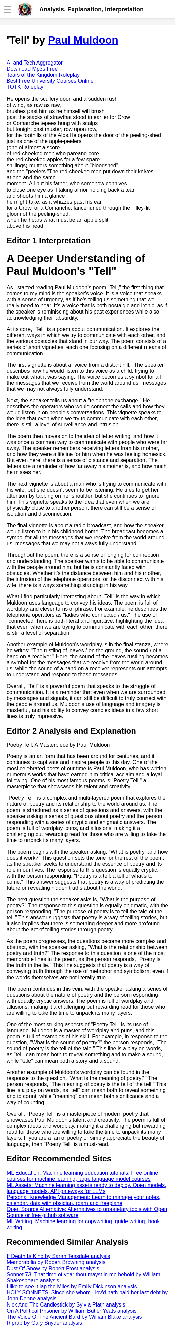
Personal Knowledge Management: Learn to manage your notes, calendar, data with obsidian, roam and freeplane (83, 1200)
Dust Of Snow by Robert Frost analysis (53, 1268)
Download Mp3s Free (32, 69)
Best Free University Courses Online (50, 81)
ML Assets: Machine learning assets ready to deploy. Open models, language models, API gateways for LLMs (86, 1188)
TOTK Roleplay (25, 87)
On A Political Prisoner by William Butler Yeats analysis (72, 1311)
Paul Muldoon (83, 40)
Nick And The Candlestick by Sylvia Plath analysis (66, 1305)
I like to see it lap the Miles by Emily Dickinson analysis (72, 1286)
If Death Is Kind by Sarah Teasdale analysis (58, 1256)
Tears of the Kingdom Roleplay (43, 75)
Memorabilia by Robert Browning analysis (56, 1262)
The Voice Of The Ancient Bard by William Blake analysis (74, 1317)
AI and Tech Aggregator (35, 63)
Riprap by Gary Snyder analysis (44, 1323)
